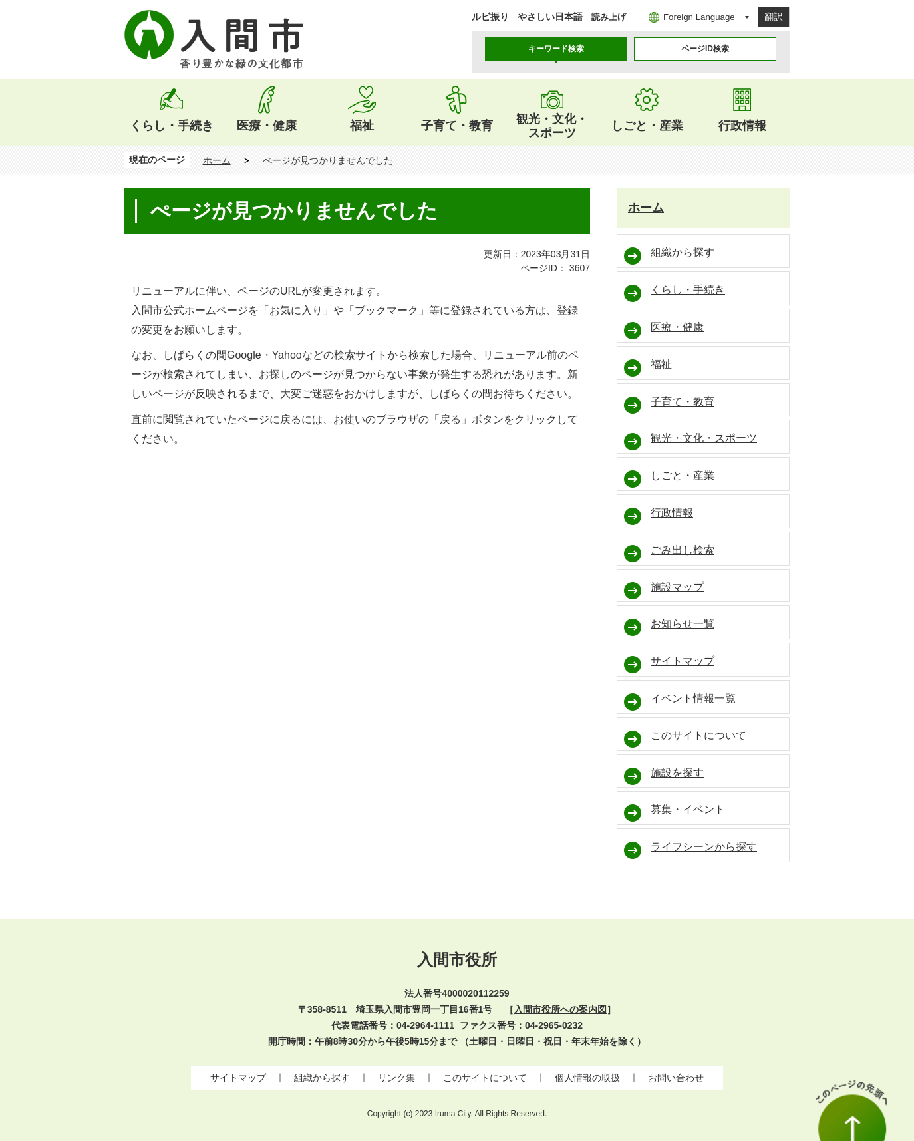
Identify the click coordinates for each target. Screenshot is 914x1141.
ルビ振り (490, 16)
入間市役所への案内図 (560, 1009)
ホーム (217, 160)
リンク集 (396, 1077)
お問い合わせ (676, 1077)
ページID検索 (705, 48)
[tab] (556, 49)
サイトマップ (238, 1077)
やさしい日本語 (550, 16)
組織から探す (322, 1077)
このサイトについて (485, 1077)
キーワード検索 (556, 48)
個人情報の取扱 (587, 1077)
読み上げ (608, 17)
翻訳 (773, 16)
